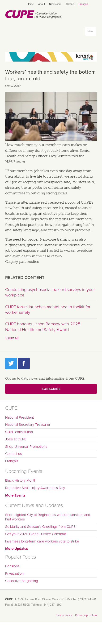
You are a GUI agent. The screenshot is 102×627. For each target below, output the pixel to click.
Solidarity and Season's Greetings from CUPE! (40, 526)
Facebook (24, 363)
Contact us (13, 454)
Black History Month (20, 480)
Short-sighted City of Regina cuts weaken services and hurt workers (47, 517)
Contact (70, 4)
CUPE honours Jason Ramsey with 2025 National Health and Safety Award (43, 326)
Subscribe (51, 389)
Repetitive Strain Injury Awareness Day (35, 488)
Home (30, 4)
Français (83, 4)
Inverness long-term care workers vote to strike (42, 541)
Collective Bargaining (21, 581)
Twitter (11, 363)
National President (19, 417)
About (41, 4)
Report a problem (86, 615)
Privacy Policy (63, 615)
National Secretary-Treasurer (27, 424)
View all (12, 338)
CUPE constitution (19, 432)
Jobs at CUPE (15, 439)
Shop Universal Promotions (26, 446)
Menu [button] (91, 32)
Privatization (14, 573)
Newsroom (55, 4)
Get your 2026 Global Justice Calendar (35, 534)
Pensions (12, 566)
